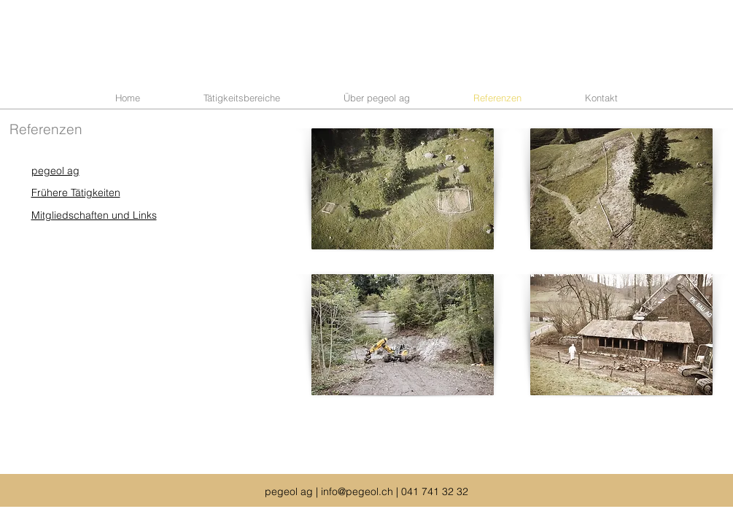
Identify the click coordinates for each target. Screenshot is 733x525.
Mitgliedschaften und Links (94, 215)
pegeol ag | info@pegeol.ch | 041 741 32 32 (366, 491)
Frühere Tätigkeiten (75, 192)
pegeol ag (55, 170)
